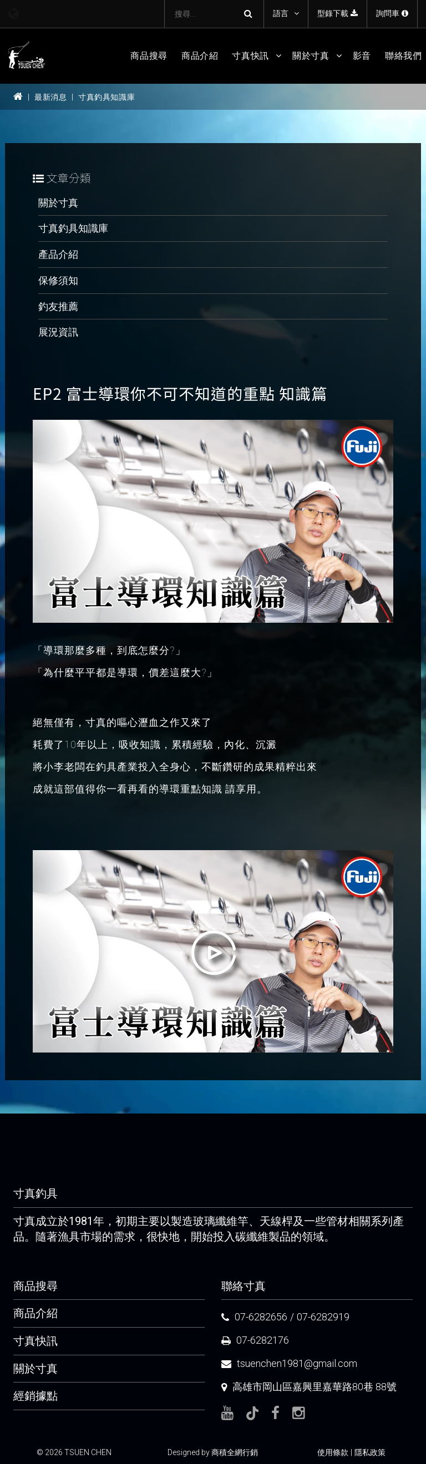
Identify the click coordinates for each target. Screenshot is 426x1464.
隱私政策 (370, 1452)
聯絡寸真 (243, 1286)
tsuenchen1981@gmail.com (297, 1363)
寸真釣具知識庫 (106, 97)
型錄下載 (337, 13)
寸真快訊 (250, 55)
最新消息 (50, 97)
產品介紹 (58, 254)
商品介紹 (200, 55)
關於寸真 (310, 55)
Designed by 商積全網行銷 (213, 1452)
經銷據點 (35, 1395)
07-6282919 (323, 1317)
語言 (280, 13)
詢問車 (392, 13)
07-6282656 (261, 1317)
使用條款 (332, 1452)
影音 (362, 55)
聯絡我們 (403, 55)
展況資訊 (58, 332)
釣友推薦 (58, 306)
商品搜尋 (149, 55)
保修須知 (58, 280)
